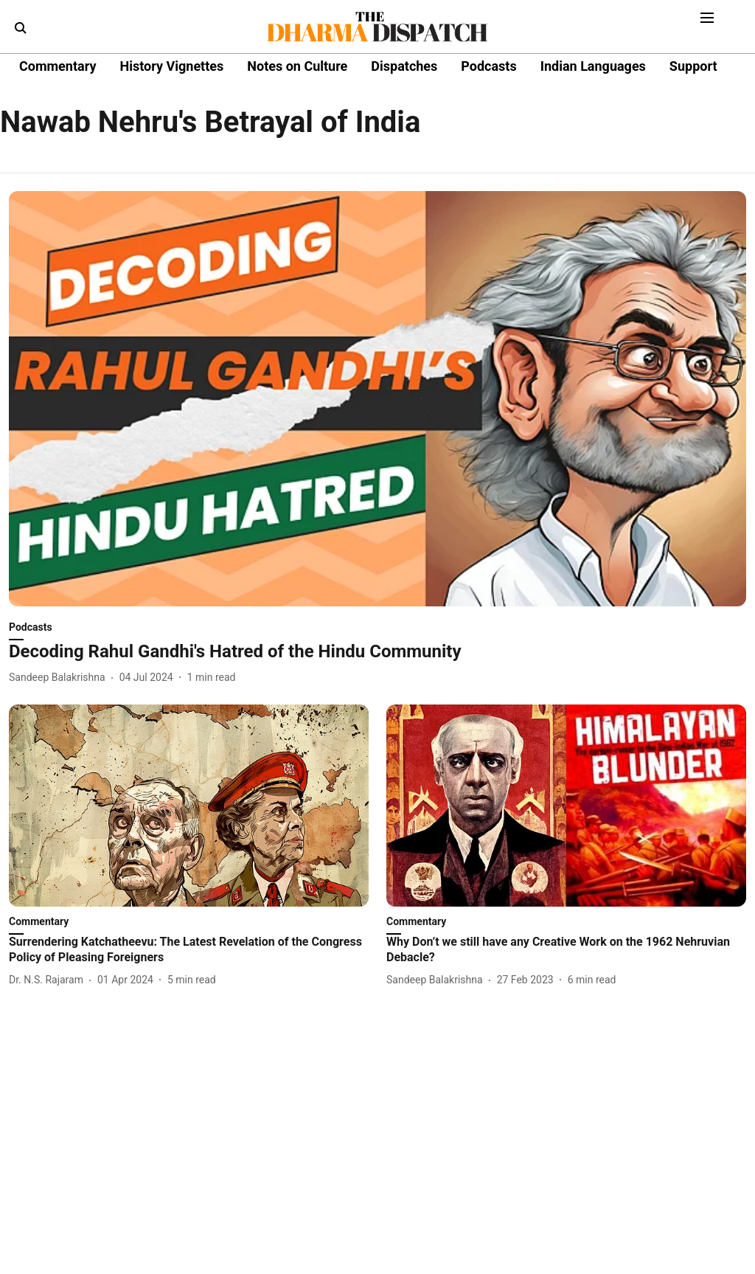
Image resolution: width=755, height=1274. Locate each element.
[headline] (377, 651)
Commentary (57, 66)
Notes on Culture (297, 66)
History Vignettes (171, 66)
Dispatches (404, 66)
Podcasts (488, 66)
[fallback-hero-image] (377, 398)
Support (693, 66)
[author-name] (60, 677)
